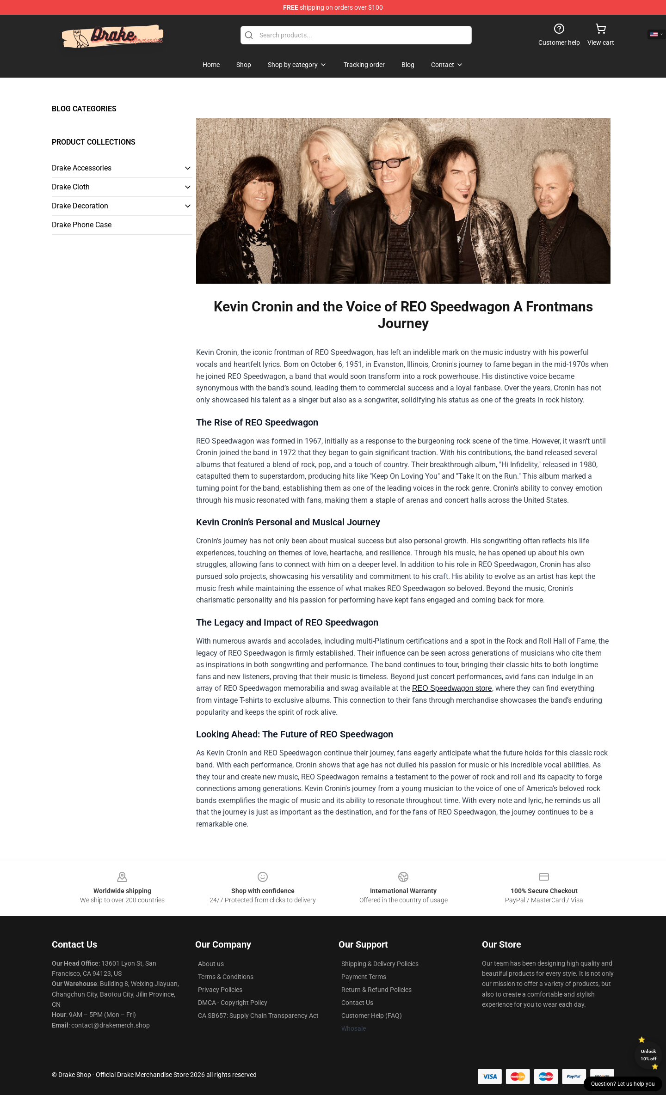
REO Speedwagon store (452, 688)
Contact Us (357, 1002)
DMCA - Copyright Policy (232, 1002)
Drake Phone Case (81, 224)
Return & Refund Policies (376, 989)
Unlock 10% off (649, 1055)
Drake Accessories (81, 168)
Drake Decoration (80, 205)
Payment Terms (363, 976)
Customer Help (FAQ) (371, 1015)
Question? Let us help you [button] (623, 1084)
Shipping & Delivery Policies (380, 963)
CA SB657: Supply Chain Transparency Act (258, 1015)
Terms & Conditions (225, 976)
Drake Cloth (71, 186)
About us (211, 963)
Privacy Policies (220, 989)
